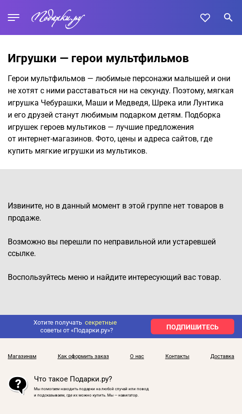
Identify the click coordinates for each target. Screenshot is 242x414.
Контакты (177, 357)
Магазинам (22, 357)
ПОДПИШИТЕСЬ (192, 327)
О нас (137, 357)
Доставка (222, 357)
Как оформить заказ (83, 357)
